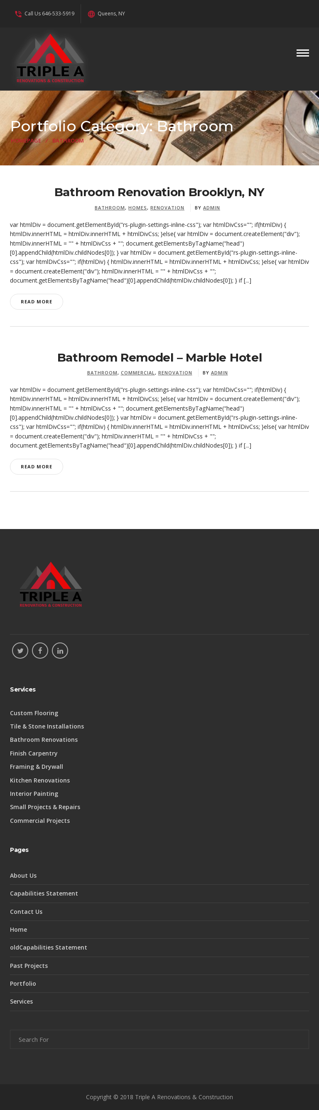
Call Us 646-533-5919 (44, 13)
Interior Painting (34, 793)
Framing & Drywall (36, 766)
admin (211, 207)
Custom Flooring (34, 713)
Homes (137, 207)
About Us (23, 875)
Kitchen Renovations (40, 780)
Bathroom (110, 207)
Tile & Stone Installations (47, 726)
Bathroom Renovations (44, 739)
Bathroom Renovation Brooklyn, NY (159, 192)
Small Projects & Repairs (45, 807)
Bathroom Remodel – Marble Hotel (159, 357)
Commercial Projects (40, 821)
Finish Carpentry (34, 753)
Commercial (138, 372)
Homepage (26, 140)
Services (21, 1001)
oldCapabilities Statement (48, 947)
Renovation (167, 207)
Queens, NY (106, 13)
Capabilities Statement (44, 893)
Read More (36, 301)
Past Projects (29, 966)
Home (18, 929)
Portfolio (23, 983)
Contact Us (26, 912)
